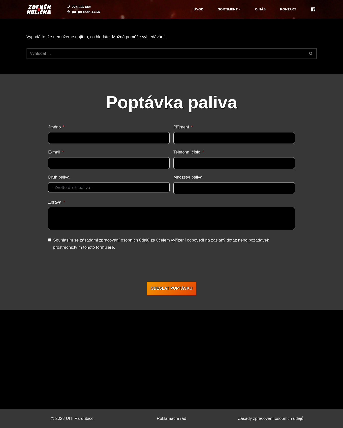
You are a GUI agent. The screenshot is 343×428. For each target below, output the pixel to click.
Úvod (198, 9)
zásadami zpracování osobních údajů (115, 240)
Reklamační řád (171, 418)
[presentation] (171, 267)
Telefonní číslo (186, 152)
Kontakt (288, 9)
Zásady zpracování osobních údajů (271, 418)
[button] (240, 9)
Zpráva (54, 202)
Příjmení (181, 127)
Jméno (54, 127)
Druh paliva (58, 177)
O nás (260, 9)
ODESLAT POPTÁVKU (171, 288)
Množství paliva (187, 177)
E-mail (54, 152)
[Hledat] (166, 53)
